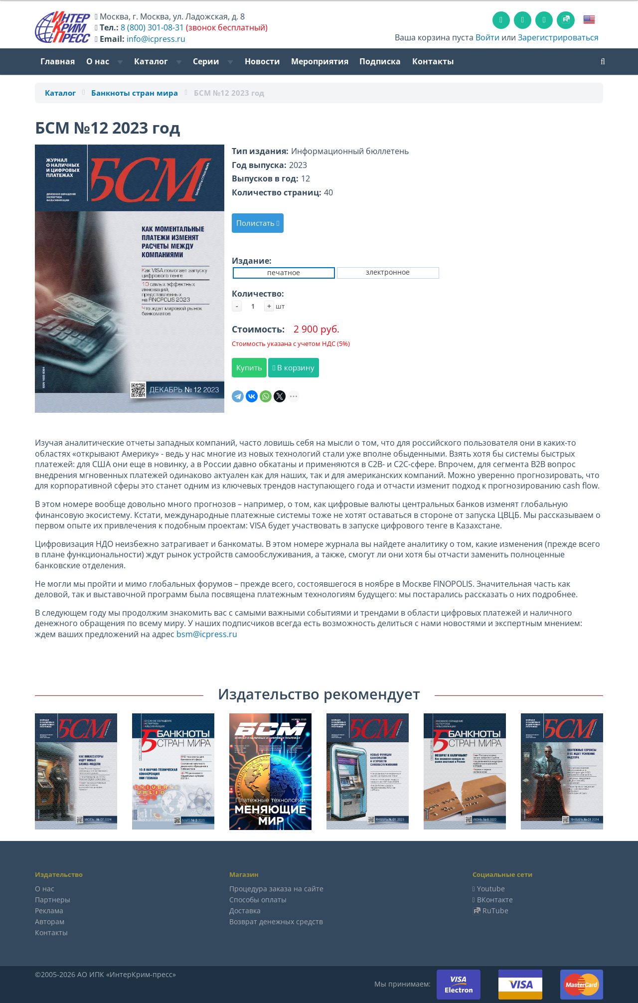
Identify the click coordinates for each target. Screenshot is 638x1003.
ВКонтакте (495, 899)
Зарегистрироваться (558, 37)
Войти (487, 37)
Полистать (257, 223)
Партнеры (52, 899)
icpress (213, 634)
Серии (213, 61)
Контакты (433, 61)
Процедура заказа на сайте (276, 888)
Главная (57, 61)
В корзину (294, 367)
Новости (262, 61)
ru (233, 634)
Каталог (158, 61)
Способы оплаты (258, 899)
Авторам (49, 921)
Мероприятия (319, 61)
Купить (249, 367)
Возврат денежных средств (276, 921)
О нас (104, 61)
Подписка (380, 61)
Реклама (49, 910)
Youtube (491, 888)
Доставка (245, 910)
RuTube (495, 910)
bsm (184, 634)
